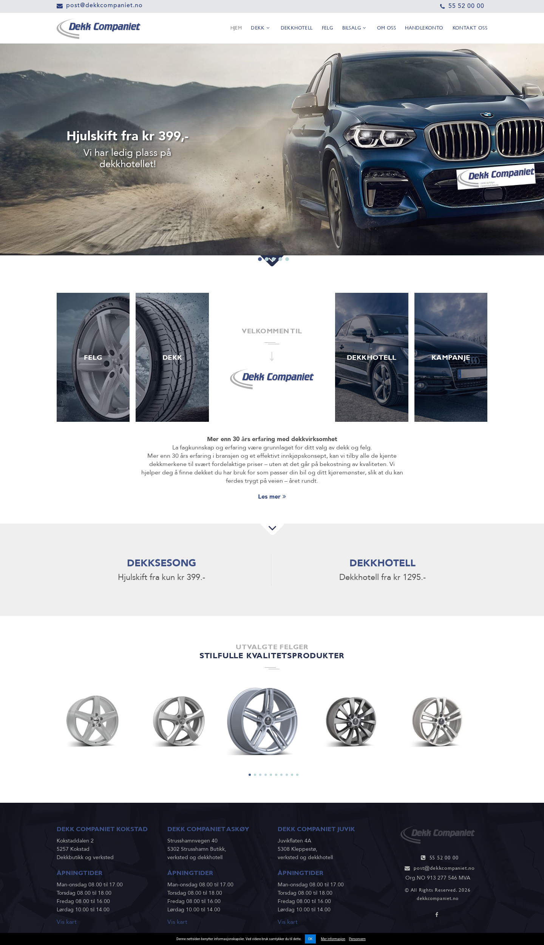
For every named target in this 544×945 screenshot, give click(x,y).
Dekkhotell (297, 28)
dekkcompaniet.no (438, 898)
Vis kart (67, 922)
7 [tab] (281, 775)
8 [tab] (287, 775)
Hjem (236, 28)
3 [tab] (273, 241)
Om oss (386, 28)
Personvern (357, 939)
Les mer (272, 497)
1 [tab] (260, 241)
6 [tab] (276, 775)
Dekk (260, 28)
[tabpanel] (272, 149)
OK (310, 939)
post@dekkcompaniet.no (104, 5)
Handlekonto (424, 28)
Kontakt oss (470, 28)
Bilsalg (354, 28)
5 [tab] (287, 241)
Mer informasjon (333, 939)
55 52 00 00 (466, 6)
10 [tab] (297, 775)
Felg (328, 28)
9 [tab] (292, 775)
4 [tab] (280, 241)
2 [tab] (267, 241)
